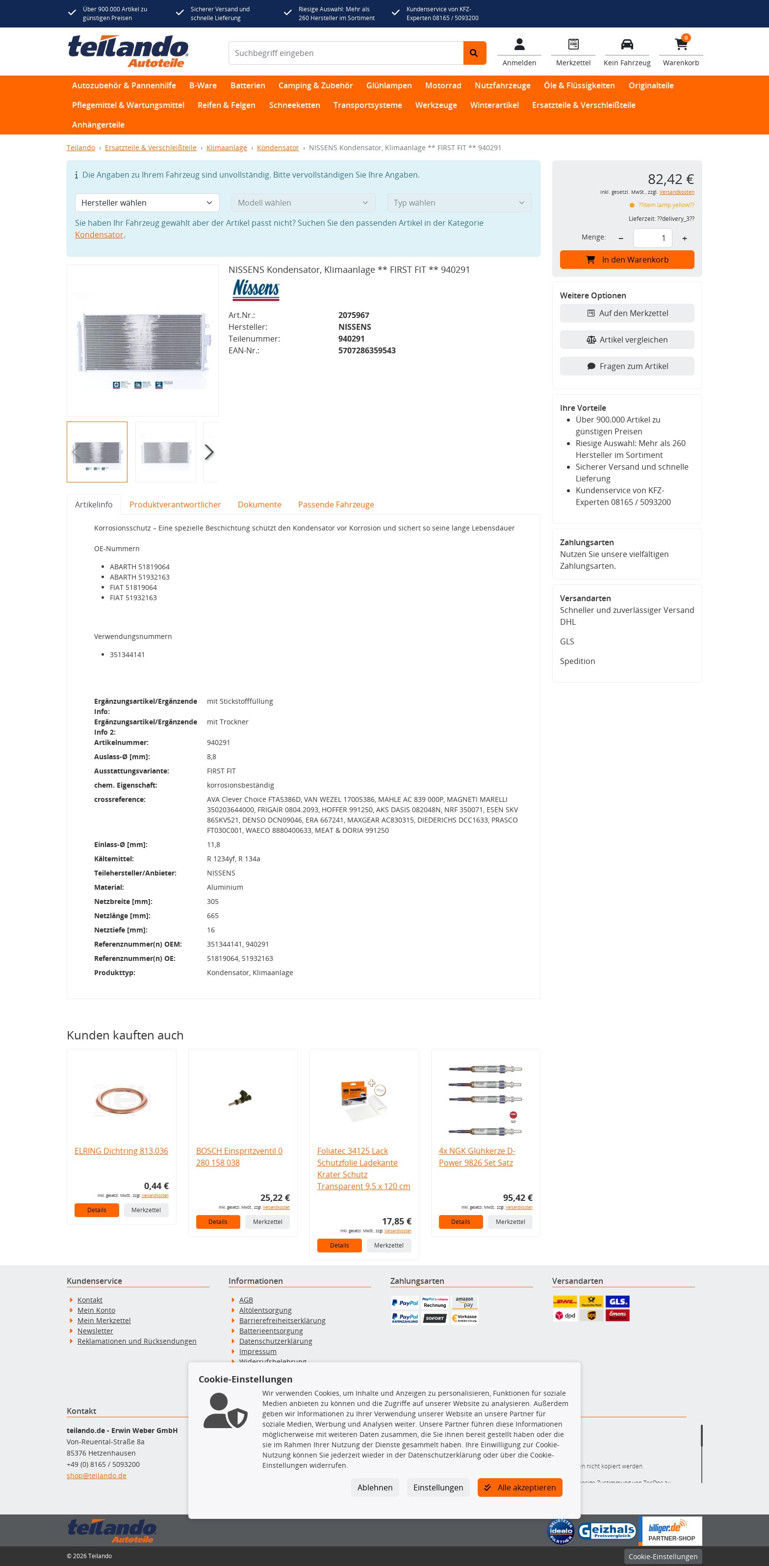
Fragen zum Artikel (627, 366)
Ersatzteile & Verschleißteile (584, 105)
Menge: (594, 236)
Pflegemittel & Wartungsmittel (128, 105)
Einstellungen (438, 1487)
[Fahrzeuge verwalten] (627, 51)
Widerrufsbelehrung (273, 1361)
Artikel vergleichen (627, 339)
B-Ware (203, 85)
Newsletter (95, 1330)
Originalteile (651, 85)
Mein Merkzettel (104, 1320)
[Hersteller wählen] (147, 202)
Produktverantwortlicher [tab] (175, 504)
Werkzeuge (436, 105)
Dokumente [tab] (260, 504)
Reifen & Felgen (227, 105)
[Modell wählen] (303, 202)
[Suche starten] (475, 53)
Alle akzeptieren (520, 1487)
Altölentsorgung (265, 1310)
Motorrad (443, 85)
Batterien (248, 85)
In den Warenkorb (627, 259)
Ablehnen (375, 1487)
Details (96, 1210)
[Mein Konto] (519, 51)
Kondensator (278, 147)
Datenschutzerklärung (275, 1341)
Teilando (81, 147)
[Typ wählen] (459, 202)
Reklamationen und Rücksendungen (137, 1341)
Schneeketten (294, 105)
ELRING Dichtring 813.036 (121, 1150)
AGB (246, 1299)
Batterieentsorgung (271, 1330)
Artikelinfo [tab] (94, 504)
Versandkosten (155, 1195)
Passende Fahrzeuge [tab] (336, 504)
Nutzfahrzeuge (503, 85)
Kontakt (90, 1299)
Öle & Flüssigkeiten (579, 85)
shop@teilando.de (97, 1475)
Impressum (258, 1351)
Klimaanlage (226, 147)
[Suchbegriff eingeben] (346, 53)
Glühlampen (389, 85)
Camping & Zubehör (316, 85)
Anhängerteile (98, 124)
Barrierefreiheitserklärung (282, 1320)
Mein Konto (96, 1310)
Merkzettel (146, 1210)
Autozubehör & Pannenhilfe (124, 85)
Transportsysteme (367, 105)
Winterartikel (494, 105)
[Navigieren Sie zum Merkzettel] (573, 51)
